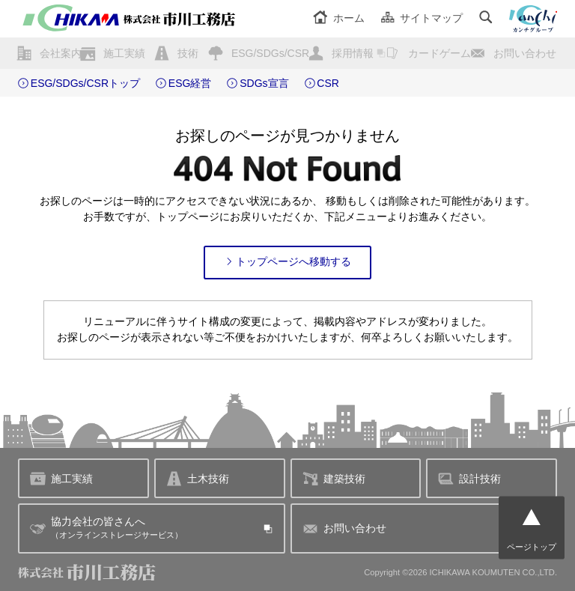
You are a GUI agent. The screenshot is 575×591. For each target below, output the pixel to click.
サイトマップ (421, 18)
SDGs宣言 (264, 83)
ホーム (339, 18)
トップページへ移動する (288, 261)
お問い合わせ (524, 53)
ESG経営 (190, 83)
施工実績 (124, 53)
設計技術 (469, 478)
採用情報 (353, 53)
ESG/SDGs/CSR (270, 53)
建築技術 (333, 478)
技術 (187, 53)
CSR (328, 83)
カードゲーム (439, 53)
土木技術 (197, 478)
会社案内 (61, 53)
